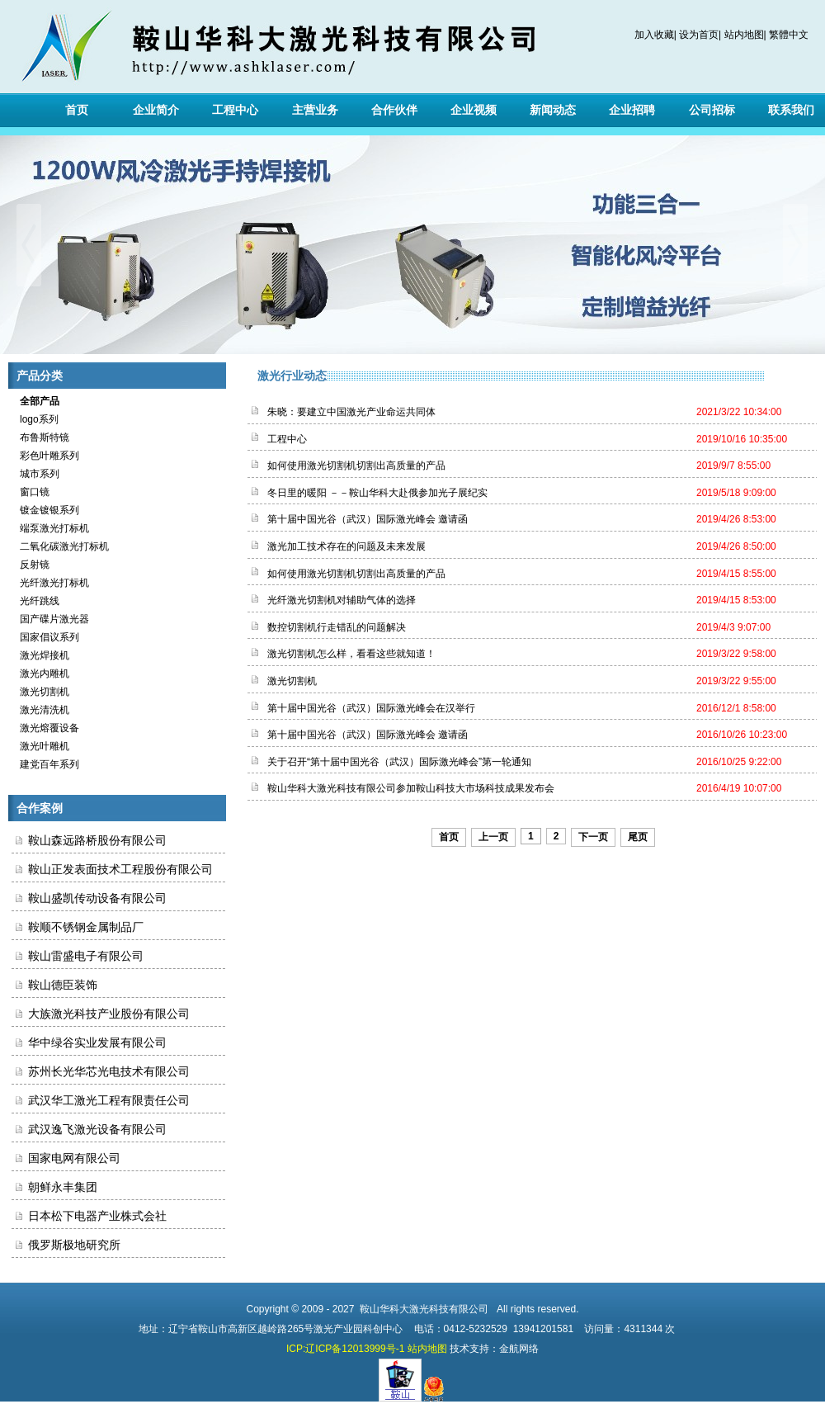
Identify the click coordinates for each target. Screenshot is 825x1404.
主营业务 (315, 109)
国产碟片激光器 (50, 619)
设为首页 (699, 34)
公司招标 (712, 109)
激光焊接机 (40, 655)
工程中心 (235, 109)
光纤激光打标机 (50, 583)
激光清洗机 (40, 710)
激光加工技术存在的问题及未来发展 (346, 546)
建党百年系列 (45, 764)
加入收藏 (654, 34)
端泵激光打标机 (50, 528)
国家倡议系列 (45, 637)
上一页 (493, 837)
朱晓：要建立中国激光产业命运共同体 (351, 412)
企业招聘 (632, 109)
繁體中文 (788, 34)
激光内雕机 (40, 673)
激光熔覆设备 (45, 728)
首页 (76, 109)
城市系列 (35, 474)
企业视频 (473, 109)
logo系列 (35, 419)
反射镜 (31, 564)
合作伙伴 (394, 109)
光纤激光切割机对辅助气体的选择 (341, 600)
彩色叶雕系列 (45, 455)
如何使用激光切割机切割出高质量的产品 (356, 465)
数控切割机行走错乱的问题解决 (336, 627)
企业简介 (156, 109)
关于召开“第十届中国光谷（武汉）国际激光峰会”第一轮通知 (399, 762)
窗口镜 (31, 492)
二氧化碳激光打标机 (60, 546)
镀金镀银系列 (45, 510)
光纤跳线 (35, 601)
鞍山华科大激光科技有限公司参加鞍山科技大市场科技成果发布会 (410, 788)
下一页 (593, 837)
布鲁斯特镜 (40, 437)
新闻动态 (553, 109)
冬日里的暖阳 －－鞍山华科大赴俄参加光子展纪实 (377, 493)
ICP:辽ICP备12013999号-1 (345, 1348)
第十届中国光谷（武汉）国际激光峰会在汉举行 (371, 708)
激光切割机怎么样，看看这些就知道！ (351, 653)
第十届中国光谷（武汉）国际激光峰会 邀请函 (367, 519)
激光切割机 (40, 691)
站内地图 (744, 34)
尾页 (638, 837)
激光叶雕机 (40, 746)
